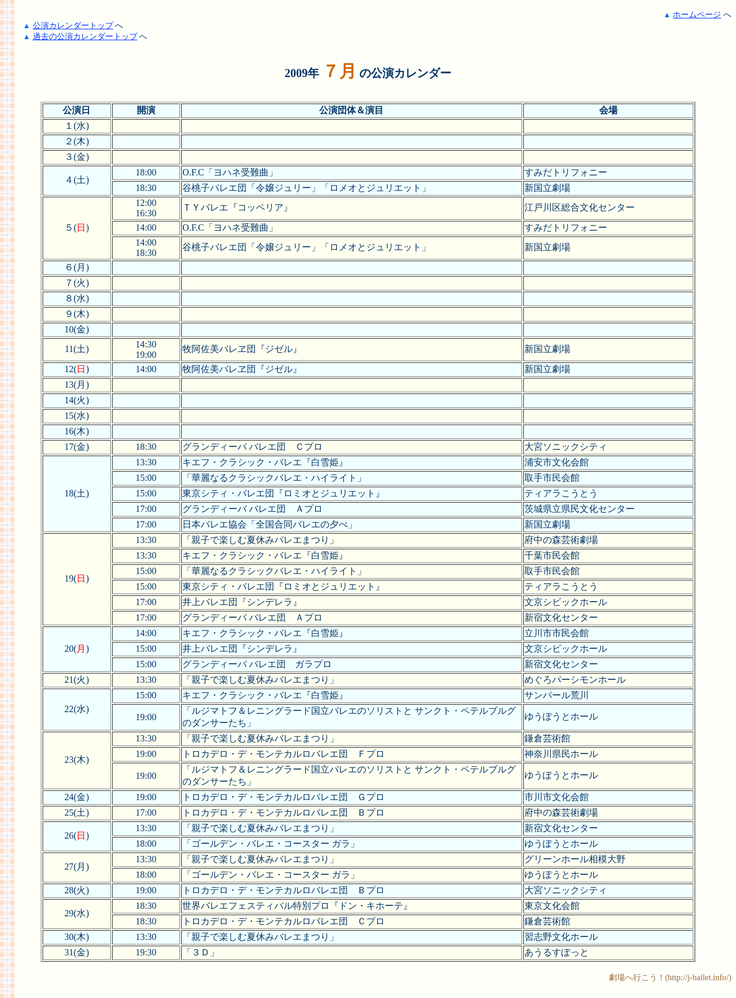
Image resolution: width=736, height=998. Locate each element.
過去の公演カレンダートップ (85, 36)
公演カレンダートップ (73, 25)
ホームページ (697, 14)
